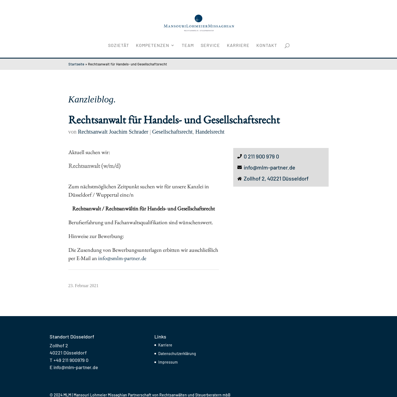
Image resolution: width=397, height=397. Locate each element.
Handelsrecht (210, 132)
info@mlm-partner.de (269, 167)
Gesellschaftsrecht (172, 132)
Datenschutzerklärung (177, 353)
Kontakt (266, 45)
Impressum (168, 362)
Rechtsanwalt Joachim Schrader (113, 132)
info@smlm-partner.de (122, 258)
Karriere (238, 45)
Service (210, 45)
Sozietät (118, 45)
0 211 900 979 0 (261, 156)
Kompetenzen (152, 45)
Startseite (76, 64)
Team (188, 45)
